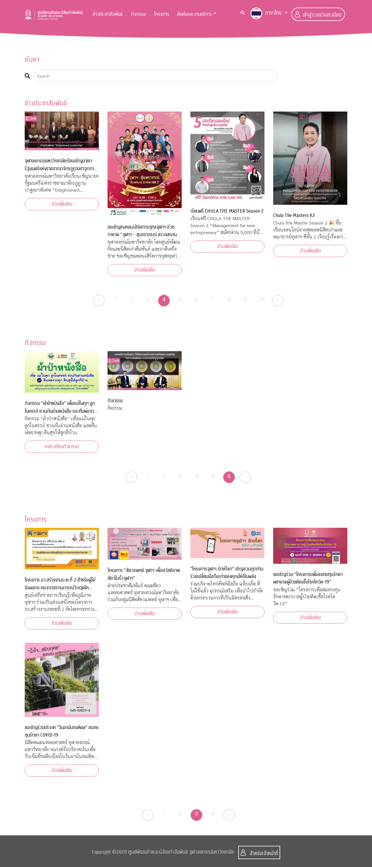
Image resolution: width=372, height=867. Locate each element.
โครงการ (161, 14)
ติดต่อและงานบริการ (194, 14)
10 (262, 299)
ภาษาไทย (266, 13)
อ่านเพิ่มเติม (61, 204)
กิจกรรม (138, 14)
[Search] (156, 75)
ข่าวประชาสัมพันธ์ (108, 14)
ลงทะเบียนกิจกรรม (61, 446)
